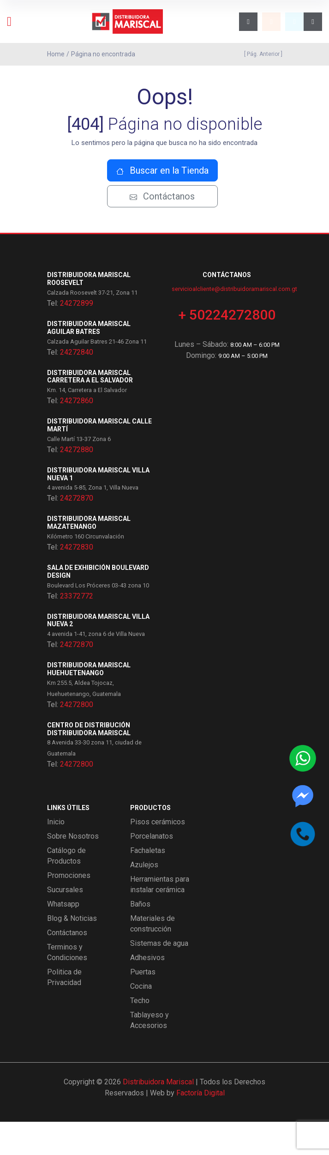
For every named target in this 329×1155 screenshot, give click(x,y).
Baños (140, 937)
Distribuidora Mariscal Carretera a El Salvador (90, 409)
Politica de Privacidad (64, 1010)
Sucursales (65, 923)
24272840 (76, 385)
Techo (140, 1033)
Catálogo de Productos (66, 889)
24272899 (76, 336)
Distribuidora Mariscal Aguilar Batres (89, 361)
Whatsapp (63, 937)
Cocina (141, 1019)
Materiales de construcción (152, 957)
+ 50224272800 (227, 348)
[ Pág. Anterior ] (261, 54)
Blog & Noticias (72, 951)
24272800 (76, 737)
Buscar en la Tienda (162, 204)
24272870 (76, 531)
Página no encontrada (103, 54)
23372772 (76, 629)
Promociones (68, 908)
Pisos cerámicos (157, 855)
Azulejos (144, 898)
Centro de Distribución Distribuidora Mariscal (89, 762)
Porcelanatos (151, 869)
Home (56, 54)
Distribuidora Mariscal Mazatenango (89, 556)
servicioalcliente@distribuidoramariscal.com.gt (234, 322)
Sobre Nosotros (73, 869)
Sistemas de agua (159, 976)
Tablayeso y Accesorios (149, 1053)
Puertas (143, 1005)
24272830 (76, 580)
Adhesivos (147, 990)
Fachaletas (147, 883)
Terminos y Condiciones (67, 985)
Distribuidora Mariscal (158, 1115)
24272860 (76, 433)
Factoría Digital (200, 1126)
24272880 (76, 482)
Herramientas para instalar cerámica (159, 917)
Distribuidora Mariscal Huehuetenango (89, 702)
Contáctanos (162, 230)
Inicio (56, 855)
